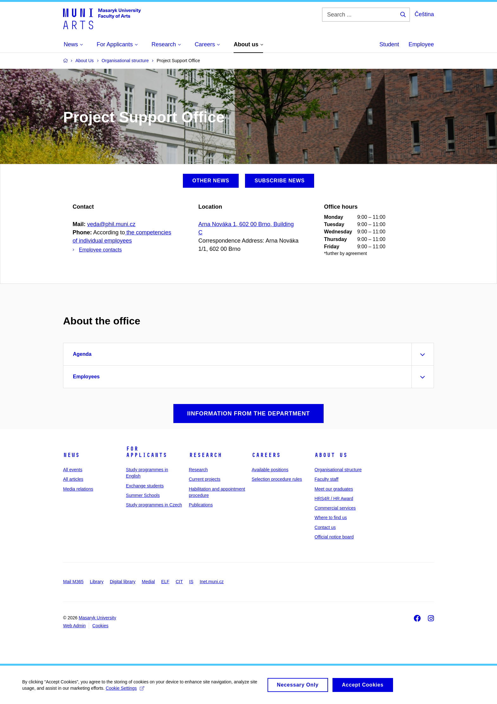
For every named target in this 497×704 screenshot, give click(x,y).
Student (389, 44)
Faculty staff (326, 479)
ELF (165, 581)
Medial (148, 581)
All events (72, 469)
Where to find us (330, 517)
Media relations (78, 489)
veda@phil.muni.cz (111, 224)
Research (205, 455)
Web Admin (74, 625)
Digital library (122, 581)
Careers (266, 455)
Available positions (270, 469)
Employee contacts (100, 249)
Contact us (325, 527)
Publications (201, 504)
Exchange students (145, 485)
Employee (421, 44)
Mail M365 (73, 581)
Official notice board (333, 536)
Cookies (100, 625)
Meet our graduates (333, 489)
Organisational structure (338, 469)
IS (191, 581)
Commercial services (335, 508)
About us (330, 455)
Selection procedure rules (277, 479)
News (71, 455)
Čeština (424, 14)
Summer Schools (143, 495)
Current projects (205, 479)
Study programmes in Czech (154, 504)
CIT (179, 581)
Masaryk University (97, 617)
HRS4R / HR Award (333, 498)
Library (97, 581)
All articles (73, 479)
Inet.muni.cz (211, 581)
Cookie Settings (125, 691)
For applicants (146, 452)
